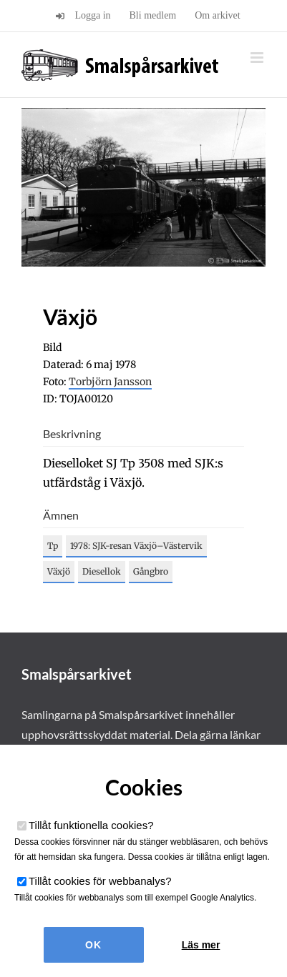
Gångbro (150, 571)
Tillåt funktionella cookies (91, 825)
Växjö (58, 571)
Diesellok (101, 571)
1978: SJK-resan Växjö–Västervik (136, 545)
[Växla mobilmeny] (258, 57)
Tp (52, 545)
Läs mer (201, 945)
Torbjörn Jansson (110, 381)
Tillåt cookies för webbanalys (100, 881)
